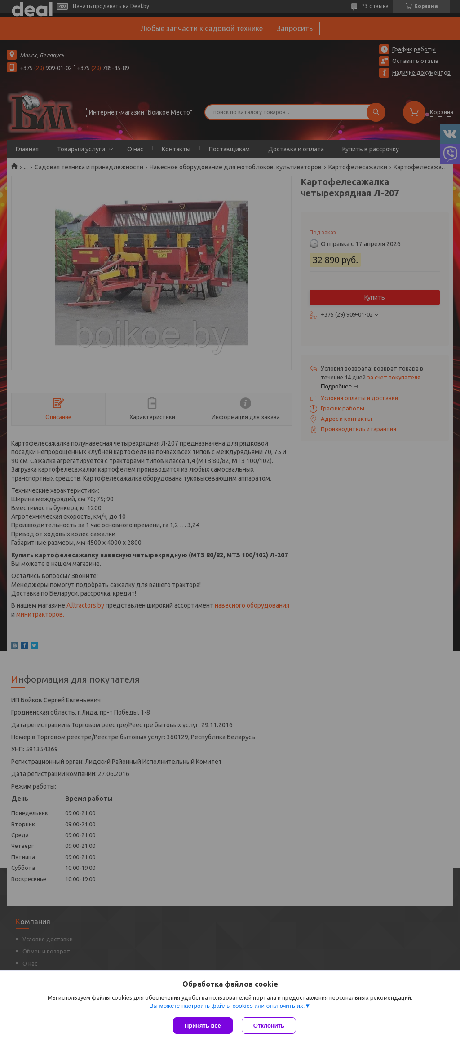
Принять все (203, 1025)
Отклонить (268, 1025)
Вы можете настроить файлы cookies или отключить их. (227, 1005)
